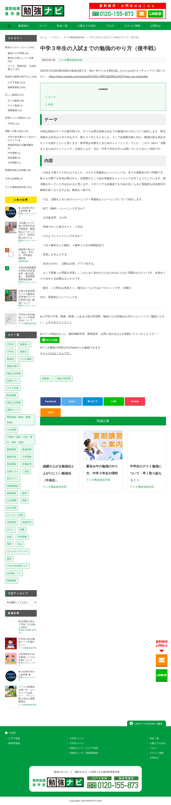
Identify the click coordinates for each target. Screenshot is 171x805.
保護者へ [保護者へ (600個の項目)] (24, 344)
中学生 (11, 123)
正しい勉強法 (12, 95)
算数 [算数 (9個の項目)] (22, 529)
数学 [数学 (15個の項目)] (24, 493)
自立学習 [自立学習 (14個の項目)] (11, 507)
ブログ (110, 25)
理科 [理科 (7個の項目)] (9, 544)
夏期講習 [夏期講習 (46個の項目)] (11, 449)
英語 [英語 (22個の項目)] (27, 471)
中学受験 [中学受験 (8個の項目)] (22, 537)
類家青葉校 (13, 87)
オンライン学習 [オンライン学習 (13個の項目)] (15, 515)
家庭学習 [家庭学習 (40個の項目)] (11, 456)
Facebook (50, 401)
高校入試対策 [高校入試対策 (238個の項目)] (14, 373)
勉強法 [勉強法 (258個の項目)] (10, 359)
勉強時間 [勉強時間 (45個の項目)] (27, 449)
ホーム (43, 37)
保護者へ (46, 378)
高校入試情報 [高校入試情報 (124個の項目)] (14, 402)
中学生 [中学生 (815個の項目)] (10, 344)
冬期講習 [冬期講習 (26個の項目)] (27, 464)
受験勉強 (12, 110)
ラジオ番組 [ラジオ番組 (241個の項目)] (26, 359)
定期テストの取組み (15, 118)
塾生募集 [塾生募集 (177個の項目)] (11, 395)
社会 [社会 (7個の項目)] (20, 544)
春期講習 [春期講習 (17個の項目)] (11, 493)
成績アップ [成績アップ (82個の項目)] (13, 409)
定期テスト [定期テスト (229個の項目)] (13, 380)
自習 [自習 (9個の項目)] (9, 537)
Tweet (71, 401)
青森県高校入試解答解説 (20, 145)
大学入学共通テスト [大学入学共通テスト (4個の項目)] (17, 565)
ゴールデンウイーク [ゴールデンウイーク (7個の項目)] (17, 551)
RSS (50, 412)
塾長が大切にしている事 (20, 58)
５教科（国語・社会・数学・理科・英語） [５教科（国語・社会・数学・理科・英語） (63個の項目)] (20, 440)
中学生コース (77, 743)
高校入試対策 (64, 378)
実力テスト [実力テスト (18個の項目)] (13, 478)
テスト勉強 (13, 105)
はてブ (93, 401)
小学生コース (77, 738)
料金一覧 (62, 25)
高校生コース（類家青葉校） (85, 753)
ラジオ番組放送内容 (73, 37)
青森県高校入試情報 (15, 170)
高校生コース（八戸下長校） (85, 748)
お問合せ (155, 25)
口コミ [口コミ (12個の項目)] (10, 529)
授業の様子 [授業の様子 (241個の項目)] (13, 366)
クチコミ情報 (132, 25)
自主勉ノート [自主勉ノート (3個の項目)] (14, 573)
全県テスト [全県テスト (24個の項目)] (13, 471)
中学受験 (12, 153)
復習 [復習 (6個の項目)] (9, 558)
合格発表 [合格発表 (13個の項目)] (11, 522)
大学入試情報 (12, 178)
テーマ (50, 97)
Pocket (135, 401)
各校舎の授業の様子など (18, 76)
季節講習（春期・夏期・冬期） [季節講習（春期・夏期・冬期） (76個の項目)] (20, 420)
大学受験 (12, 162)
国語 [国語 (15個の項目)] (24, 500)
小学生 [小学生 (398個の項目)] (10, 351)
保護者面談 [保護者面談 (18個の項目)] (13, 486)
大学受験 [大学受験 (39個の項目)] (27, 456)
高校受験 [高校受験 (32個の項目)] (11, 464)
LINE (114, 401)
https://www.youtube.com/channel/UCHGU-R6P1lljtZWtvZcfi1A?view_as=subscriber (98, 76)
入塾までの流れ (86, 25)
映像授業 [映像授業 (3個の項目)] (11, 580)
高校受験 (12, 158)
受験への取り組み (14, 131)
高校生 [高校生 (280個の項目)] (23, 351)
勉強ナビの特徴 (16, 53)
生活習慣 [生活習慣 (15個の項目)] (11, 500)
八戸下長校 (13, 82)
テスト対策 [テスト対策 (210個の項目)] (13, 388)
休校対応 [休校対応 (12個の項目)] (27, 522)
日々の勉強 (13, 100)
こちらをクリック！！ (58, 322)
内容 (49, 104)
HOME (12, 733)
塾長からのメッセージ (16, 47)
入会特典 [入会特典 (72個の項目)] (11, 429)
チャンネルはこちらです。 (56, 353)
